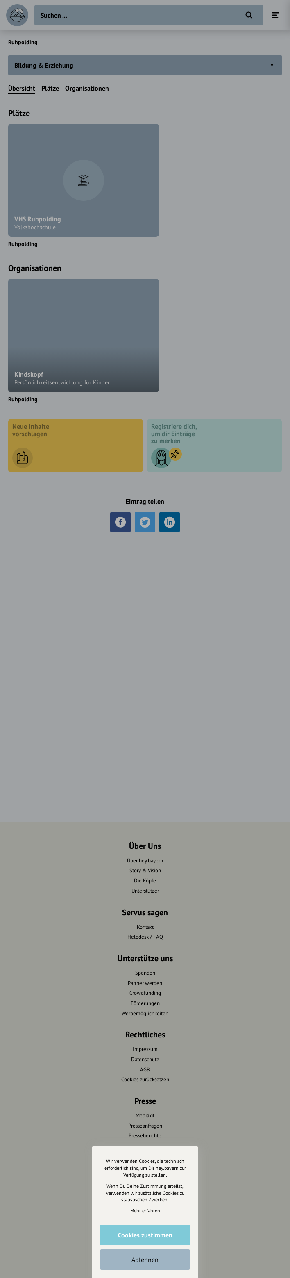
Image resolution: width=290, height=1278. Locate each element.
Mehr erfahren (145, 1211)
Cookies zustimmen (145, 1235)
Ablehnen (145, 1259)
